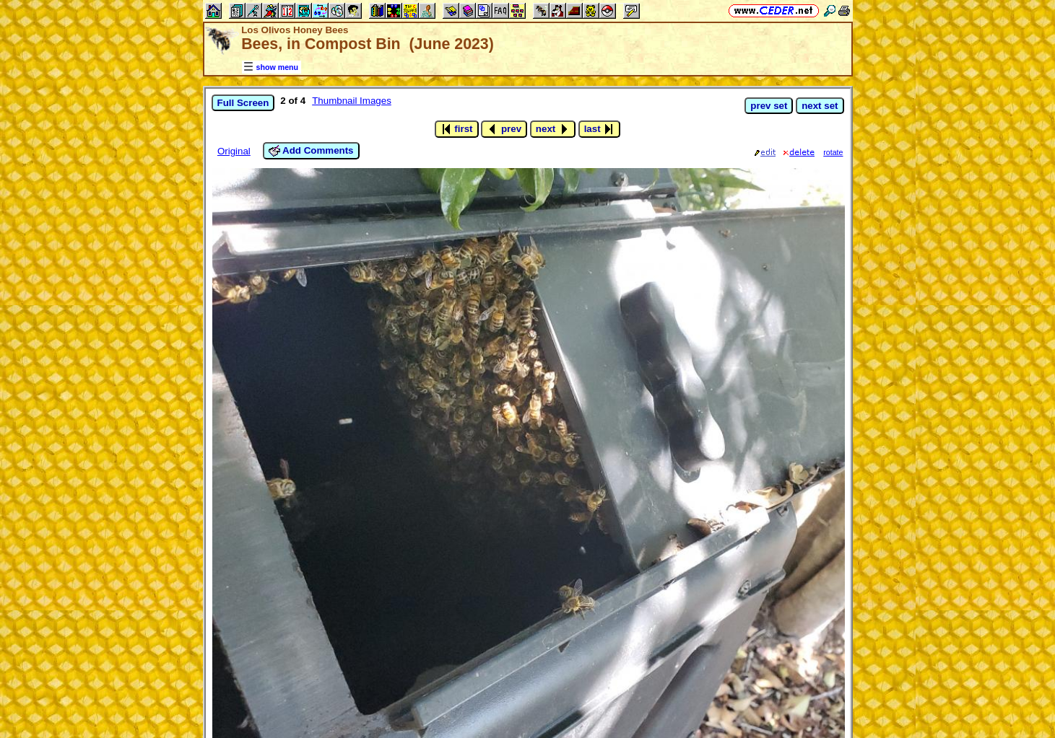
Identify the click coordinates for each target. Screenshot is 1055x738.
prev (504, 129)
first (456, 129)
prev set (768, 105)
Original (234, 151)
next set (820, 105)
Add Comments (311, 151)
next (553, 129)
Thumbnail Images (351, 100)
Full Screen (243, 102)
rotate (833, 152)
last (599, 129)
